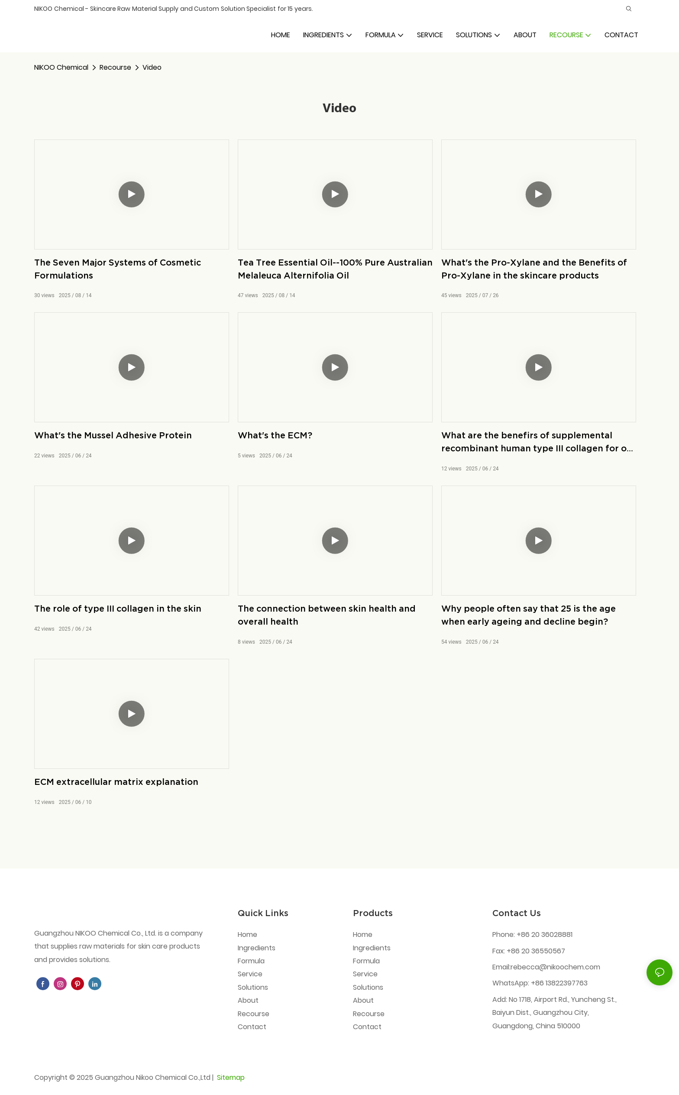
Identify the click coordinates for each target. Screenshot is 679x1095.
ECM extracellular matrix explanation (116, 782)
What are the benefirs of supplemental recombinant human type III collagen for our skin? (538, 443)
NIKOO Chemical (61, 67)
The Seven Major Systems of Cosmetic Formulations (117, 269)
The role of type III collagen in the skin (117, 608)
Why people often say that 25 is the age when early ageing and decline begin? (528, 615)
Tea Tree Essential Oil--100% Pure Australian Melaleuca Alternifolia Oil (335, 269)
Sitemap (230, 1077)
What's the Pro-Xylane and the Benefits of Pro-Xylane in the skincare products (534, 269)
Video (152, 67)
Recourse (115, 67)
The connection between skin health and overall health (327, 615)
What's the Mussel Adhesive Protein (113, 435)
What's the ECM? (275, 435)
